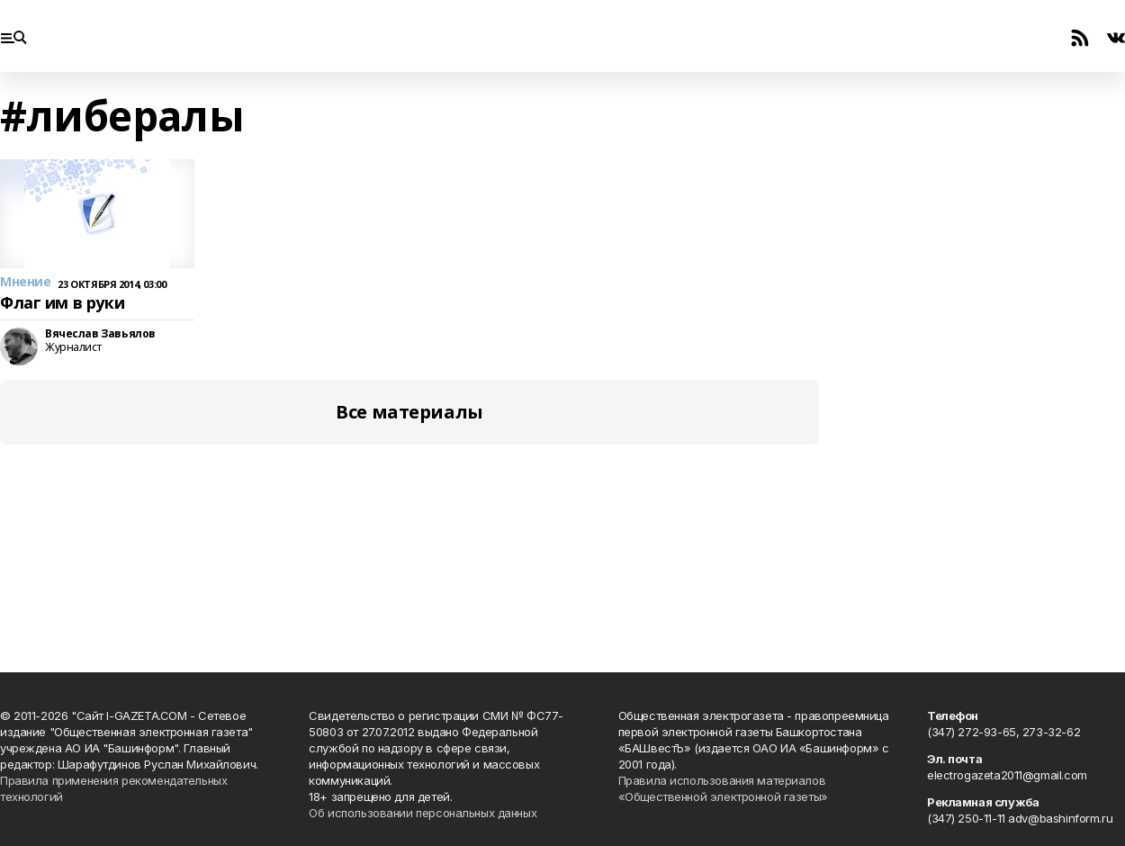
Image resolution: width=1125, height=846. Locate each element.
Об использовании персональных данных (422, 813)
